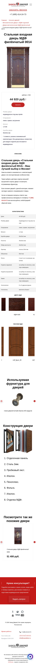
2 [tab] (17, 414)
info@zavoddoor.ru (25, 638)
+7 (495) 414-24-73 (18, 14)
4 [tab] (22, 414)
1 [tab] (14, 414)
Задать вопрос (18, 599)
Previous (1, 401)
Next (35, 401)
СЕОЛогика (10, 662)
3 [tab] (19, 414)
